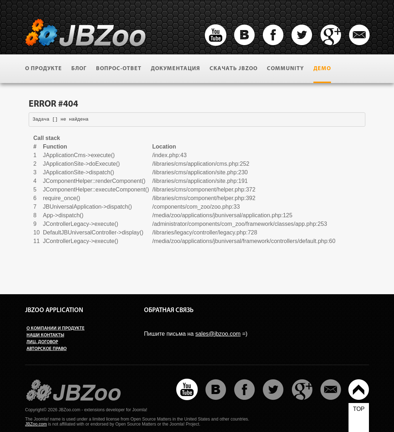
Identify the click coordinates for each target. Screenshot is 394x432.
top (359, 409)
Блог (79, 69)
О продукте (43, 69)
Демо (322, 69)
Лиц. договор (42, 342)
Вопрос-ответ (118, 69)
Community (285, 69)
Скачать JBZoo (234, 69)
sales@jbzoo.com (218, 334)
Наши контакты (45, 335)
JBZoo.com (36, 424)
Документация (175, 69)
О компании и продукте (56, 328)
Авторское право (47, 348)
